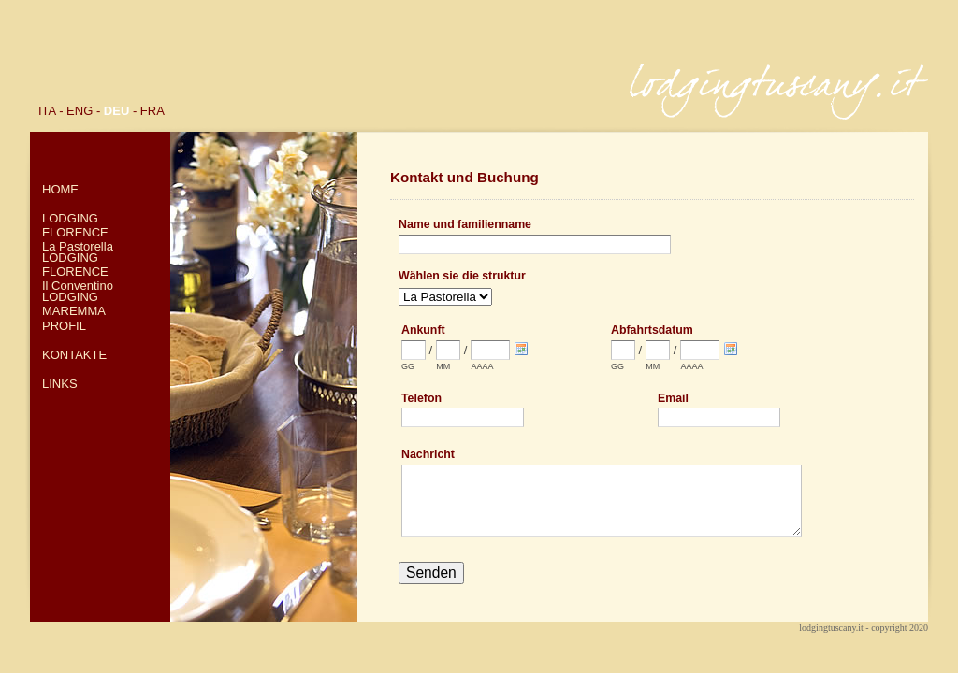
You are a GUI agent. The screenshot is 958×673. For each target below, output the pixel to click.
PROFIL (64, 326)
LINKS (60, 384)
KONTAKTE (74, 355)
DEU (116, 111)
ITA (47, 111)
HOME (60, 189)
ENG (79, 111)
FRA (152, 111)
